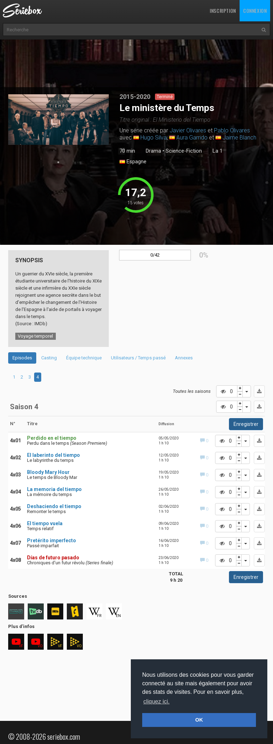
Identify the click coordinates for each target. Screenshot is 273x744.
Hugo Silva (153, 137)
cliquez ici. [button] (156, 701)
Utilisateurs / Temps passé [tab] (138, 357)
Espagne (132, 162)
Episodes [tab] (22, 357)
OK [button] (199, 720)
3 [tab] (29, 377)
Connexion (255, 10)
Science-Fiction (184, 151)
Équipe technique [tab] (84, 357)
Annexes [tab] (184, 357)
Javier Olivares (188, 130)
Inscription (223, 10)
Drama (153, 151)
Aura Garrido (192, 137)
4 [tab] (37, 377)
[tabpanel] (58, 119)
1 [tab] (58, 162)
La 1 (218, 151)
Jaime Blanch (239, 137)
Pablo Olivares (232, 130)
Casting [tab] (49, 357)
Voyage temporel (35, 336)
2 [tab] (22, 377)
